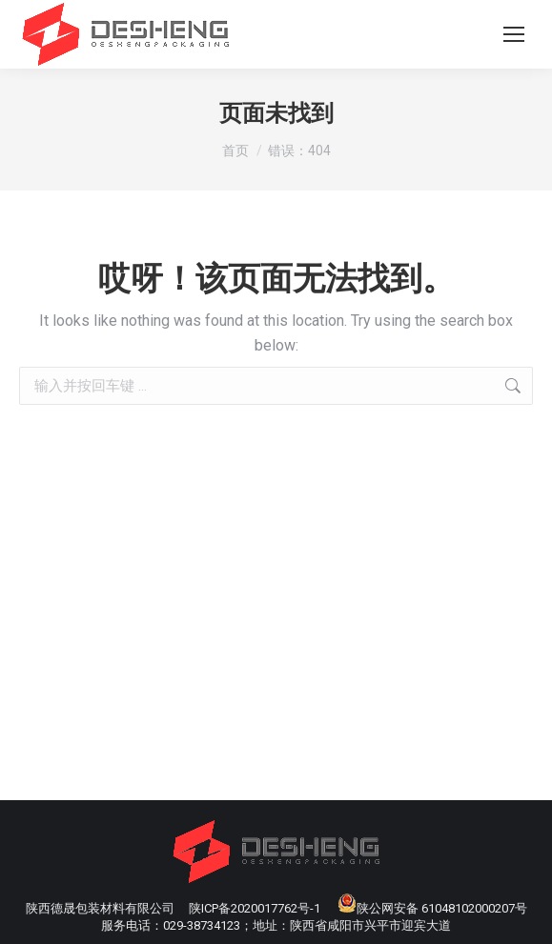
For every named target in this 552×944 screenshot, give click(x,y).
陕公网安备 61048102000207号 (432, 908)
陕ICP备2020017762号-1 (254, 908)
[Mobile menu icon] (514, 34)
